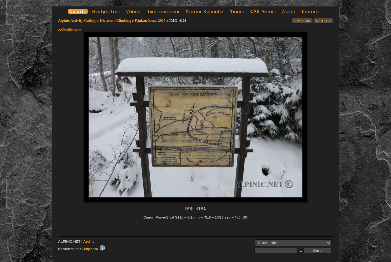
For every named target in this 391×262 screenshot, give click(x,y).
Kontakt (311, 11)
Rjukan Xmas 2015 (150, 20)
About (289, 11)
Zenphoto (90, 249)
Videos (134, 11)
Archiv (88, 241)
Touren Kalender (205, 11)
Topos (237, 11)
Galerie (77, 11)
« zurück (302, 21)
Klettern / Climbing (115, 20)
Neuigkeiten (106, 11)
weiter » (323, 21)
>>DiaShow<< (70, 30)
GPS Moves (263, 11)
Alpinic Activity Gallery (77, 20)
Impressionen (164, 11)
